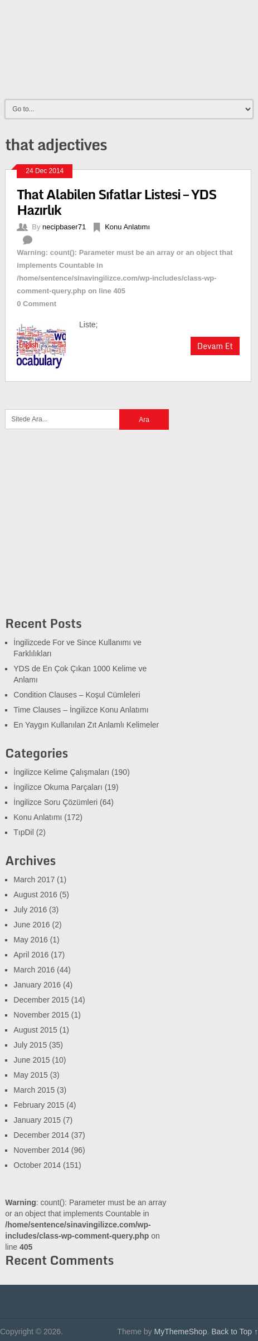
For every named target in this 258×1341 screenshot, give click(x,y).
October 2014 (37, 1165)
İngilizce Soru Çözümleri (55, 802)
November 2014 (41, 1150)
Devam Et (215, 346)
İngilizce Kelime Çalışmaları (61, 772)
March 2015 (34, 1089)
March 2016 (34, 969)
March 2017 (34, 879)
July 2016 (30, 909)
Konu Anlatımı (127, 227)
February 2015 (38, 1105)
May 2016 (30, 939)
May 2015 (30, 1074)
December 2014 (41, 1135)
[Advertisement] (88, 529)
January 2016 (37, 984)
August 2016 (35, 894)
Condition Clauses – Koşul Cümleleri (76, 694)
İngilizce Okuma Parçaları (58, 787)
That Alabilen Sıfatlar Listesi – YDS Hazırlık (116, 201)
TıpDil (23, 832)
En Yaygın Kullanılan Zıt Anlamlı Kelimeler (86, 724)
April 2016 (30, 954)
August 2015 (35, 1029)
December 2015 (41, 999)
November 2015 (41, 1014)
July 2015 (30, 1044)
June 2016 (31, 924)
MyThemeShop (180, 1331)
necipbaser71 (64, 227)
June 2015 (31, 1059)
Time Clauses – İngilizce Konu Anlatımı (80, 709)
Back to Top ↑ (234, 1331)
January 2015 (37, 1120)
